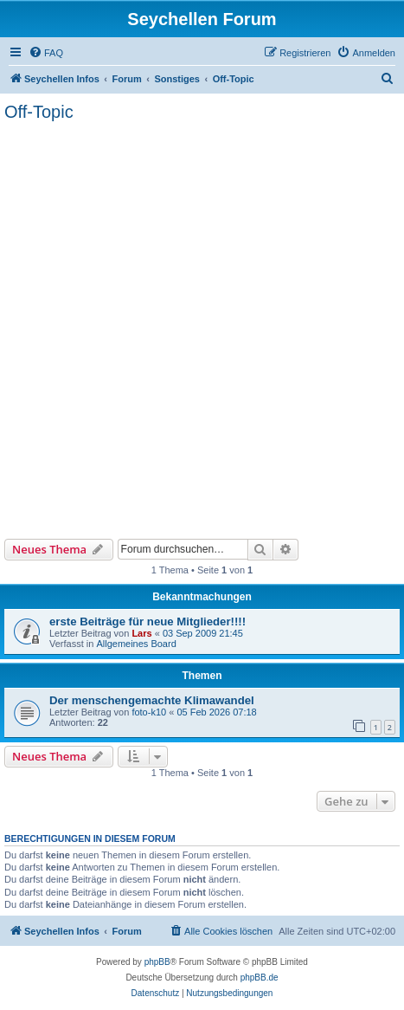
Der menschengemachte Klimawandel (151, 700)
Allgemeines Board (136, 643)
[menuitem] (46, 52)
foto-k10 (148, 712)
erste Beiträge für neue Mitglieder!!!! (147, 621)
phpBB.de (259, 977)
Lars (141, 633)
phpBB (157, 962)
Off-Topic (39, 111)
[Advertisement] (202, 328)
